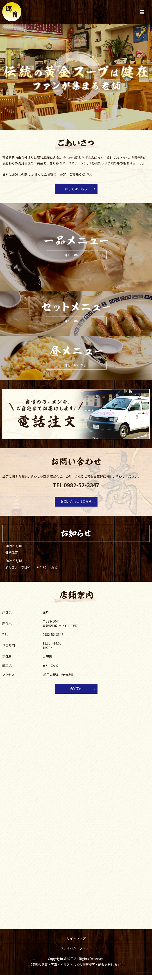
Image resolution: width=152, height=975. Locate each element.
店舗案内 (76, 688)
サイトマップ (76, 938)
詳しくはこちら (76, 189)
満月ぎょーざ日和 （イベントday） (32, 567)
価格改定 (11, 552)
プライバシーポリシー (76, 948)
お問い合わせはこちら (76, 501)
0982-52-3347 (53, 634)
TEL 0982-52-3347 (76, 485)
